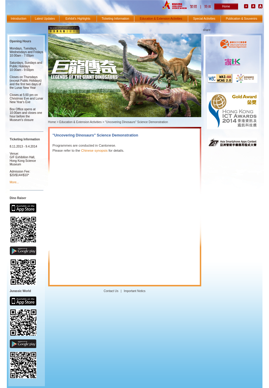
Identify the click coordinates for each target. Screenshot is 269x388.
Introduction (18, 18)
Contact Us (111, 291)
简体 (207, 6)
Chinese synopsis (94, 150)
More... (14, 182)
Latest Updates (45, 18)
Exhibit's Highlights (77, 18)
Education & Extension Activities (161, 18)
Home (226, 6)
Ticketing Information (115, 18)
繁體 (193, 6)
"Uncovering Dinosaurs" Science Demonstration (136, 122)
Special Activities (204, 18)
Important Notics (134, 291)
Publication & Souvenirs (241, 18)
